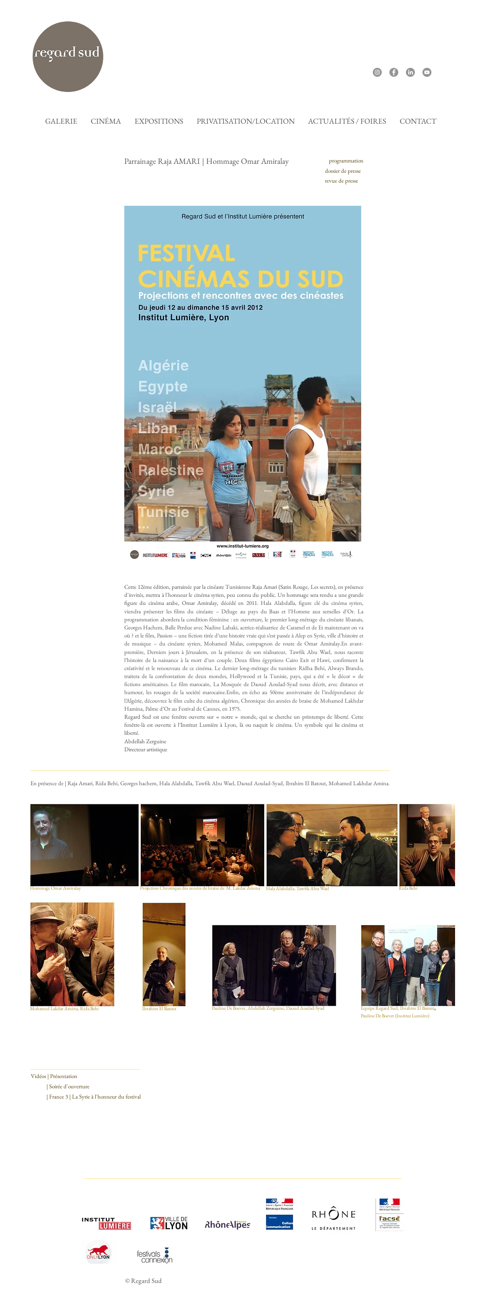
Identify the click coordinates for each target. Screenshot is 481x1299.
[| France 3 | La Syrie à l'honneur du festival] (93, 1097)
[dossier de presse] (343, 171)
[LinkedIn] (410, 72)
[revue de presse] (341, 181)
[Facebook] (393, 72)
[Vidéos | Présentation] (53, 1076)
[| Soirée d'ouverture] (67, 1086)
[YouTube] (426, 72)
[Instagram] (377, 72)
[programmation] (346, 160)
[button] (106, 121)
